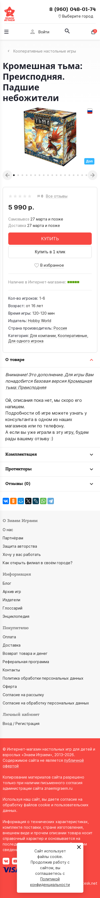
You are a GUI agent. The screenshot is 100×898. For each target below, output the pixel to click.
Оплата (9, 637)
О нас (8, 529)
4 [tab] (26, 175)
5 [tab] (31, 175)
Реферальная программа (26, 661)
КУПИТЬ (50, 238)
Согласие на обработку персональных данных (46, 703)
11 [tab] (56, 175)
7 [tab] (39, 175)
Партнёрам (13, 538)
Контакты (11, 670)
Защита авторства (20, 546)
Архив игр (12, 591)
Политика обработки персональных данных (43, 678)
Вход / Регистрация (21, 723)
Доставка (12, 645)
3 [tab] (22, 175)
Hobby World (39, 320)
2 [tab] (18, 175)
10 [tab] (52, 175)
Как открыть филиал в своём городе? (38, 562)
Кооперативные (72, 335)
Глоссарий (12, 608)
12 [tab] (61, 175)
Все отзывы (56, 196)
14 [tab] (69, 175)
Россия (60, 328)
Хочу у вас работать (22, 554)
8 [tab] (44, 175)
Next (92, 175)
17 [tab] (82, 175)
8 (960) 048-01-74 (72, 9)
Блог (7, 583)
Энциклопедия (16, 616)
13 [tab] (65, 175)
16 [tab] (78, 175)
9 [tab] (48, 175)
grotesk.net (86, 883)
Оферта (10, 686)
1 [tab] (14, 175)
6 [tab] (35, 175)
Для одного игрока (25, 341)
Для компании (43, 335)
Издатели (11, 600)
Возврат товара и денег (25, 653)
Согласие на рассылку (23, 694)
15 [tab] (73, 175)
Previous (7, 175)
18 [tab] (86, 175)
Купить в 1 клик (50, 252)
